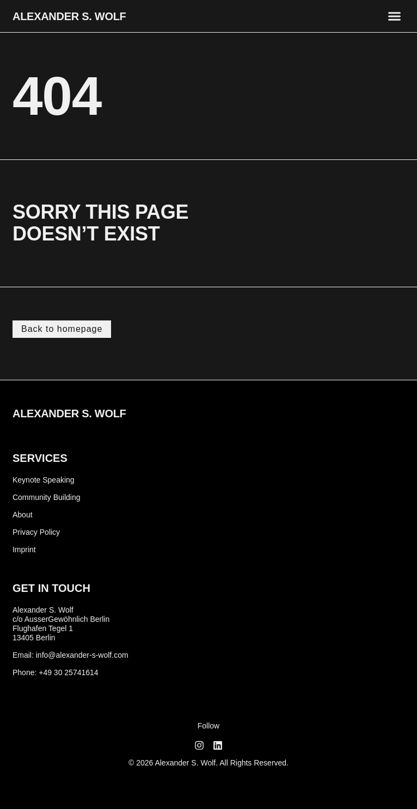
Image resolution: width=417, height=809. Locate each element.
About (23, 514)
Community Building (47, 497)
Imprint (24, 549)
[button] (394, 16)
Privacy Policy (36, 532)
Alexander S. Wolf (69, 16)
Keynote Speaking (44, 479)
